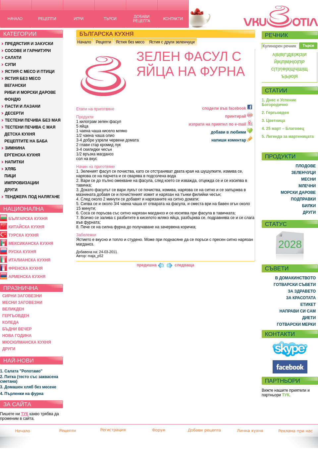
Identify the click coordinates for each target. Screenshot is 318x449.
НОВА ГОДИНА (16, 335)
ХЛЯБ (10, 169)
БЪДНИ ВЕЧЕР (17, 329)
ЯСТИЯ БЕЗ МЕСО (23, 78)
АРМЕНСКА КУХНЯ (26, 276)
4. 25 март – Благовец (283, 128)
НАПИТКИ (14, 162)
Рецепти (103, 42)
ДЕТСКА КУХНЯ (19, 134)
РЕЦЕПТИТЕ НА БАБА (25, 141)
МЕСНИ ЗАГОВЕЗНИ (22, 302)
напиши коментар (231, 140)
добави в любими (232, 132)
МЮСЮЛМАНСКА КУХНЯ (26, 342)
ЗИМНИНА (15, 148)
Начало (84, 42)
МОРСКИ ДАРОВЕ (298, 192)
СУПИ (10, 64)
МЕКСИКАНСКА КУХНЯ (30, 243)
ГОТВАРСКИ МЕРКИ (296, 324)
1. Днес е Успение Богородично (279, 102)
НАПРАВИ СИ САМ (298, 311)
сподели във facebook (227, 108)
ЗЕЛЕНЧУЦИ (303, 172)
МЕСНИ (308, 179)
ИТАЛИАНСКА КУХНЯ (29, 260)
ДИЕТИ (309, 317)
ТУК (24, 414)
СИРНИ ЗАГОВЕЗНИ (22, 296)
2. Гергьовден (275, 112)
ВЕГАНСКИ (15, 85)
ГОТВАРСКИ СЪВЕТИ (295, 284)
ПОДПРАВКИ (303, 199)
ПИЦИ (10, 176)
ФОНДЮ (12, 99)
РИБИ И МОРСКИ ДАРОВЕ (30, 92)
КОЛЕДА (10, 322)
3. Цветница (273, 120)
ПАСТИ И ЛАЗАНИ (22, 106)
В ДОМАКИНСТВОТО (295, 278)
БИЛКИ (309, 205)
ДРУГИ (10, 190)
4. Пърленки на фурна (21, 393)
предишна (147, 265)
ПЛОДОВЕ (306, 166)
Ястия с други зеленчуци (172, 42)
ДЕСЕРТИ (14, 113)
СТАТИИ (276, 90)
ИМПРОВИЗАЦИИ (21, 183)
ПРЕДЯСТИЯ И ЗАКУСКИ (29, 43)
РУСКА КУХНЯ (22, 252)
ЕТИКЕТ (308, 304)
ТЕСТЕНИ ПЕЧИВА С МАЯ (30, 127)
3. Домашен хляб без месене (28, 387)
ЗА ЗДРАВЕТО (302, 291)
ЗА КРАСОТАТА (301, 298)
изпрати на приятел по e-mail (220, 124)
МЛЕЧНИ (307, 186)
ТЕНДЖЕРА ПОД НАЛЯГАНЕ (32, 197)
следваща (184, 265)
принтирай (238, 116)
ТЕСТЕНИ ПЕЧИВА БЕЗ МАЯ (33, 120)
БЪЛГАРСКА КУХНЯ (27, 218)
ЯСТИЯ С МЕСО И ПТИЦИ (30, 71)
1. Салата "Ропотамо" (21, 371)
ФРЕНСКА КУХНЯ (25, 268)
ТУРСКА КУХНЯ (23, 235)
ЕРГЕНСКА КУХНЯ (22, 155)
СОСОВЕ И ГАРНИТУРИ (28, 50)
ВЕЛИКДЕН (13, 309)
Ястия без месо (130, 42)
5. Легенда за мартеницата (288, 136)
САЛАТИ (13, 57)
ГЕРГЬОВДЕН (15, 315)
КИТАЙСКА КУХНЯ (26, 227)
